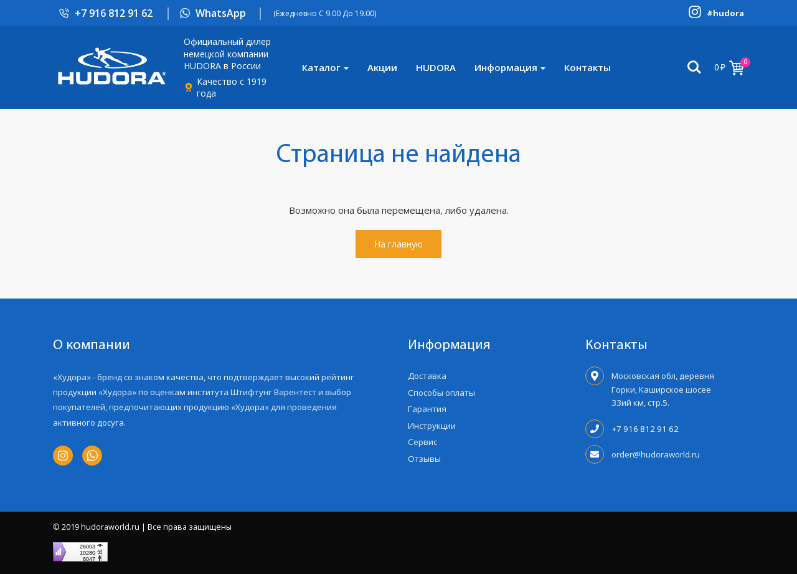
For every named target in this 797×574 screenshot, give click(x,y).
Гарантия (427, 408)
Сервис (422, 441)
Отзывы (424, 458)
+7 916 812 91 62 (114, 13)
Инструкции (432, 425)
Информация (505, 67)
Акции (382, 67)
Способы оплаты (441, 392)
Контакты (587, 67)
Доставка (427, 375)
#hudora (725, 13)
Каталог (321, 67)
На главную (398, 244)
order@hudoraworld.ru (655, 454)
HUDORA (436, 67)
